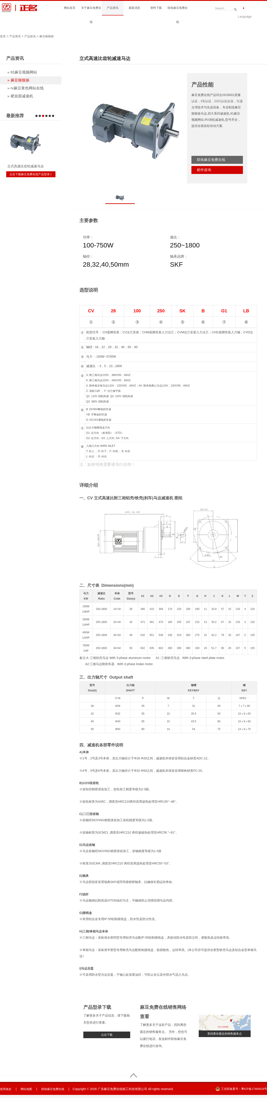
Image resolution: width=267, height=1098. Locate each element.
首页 (3, 36)
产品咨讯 (32, 36)
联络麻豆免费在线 (177, 15)
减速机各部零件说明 (105, 745)
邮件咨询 (204, 170)
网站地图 (27, 1089)
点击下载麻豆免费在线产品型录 (32, 174)
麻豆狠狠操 (49, 36)
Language (245, 16)
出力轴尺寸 (97, 677)
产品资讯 (113, 8)
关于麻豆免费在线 (91, 15)
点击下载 (107, 1035)
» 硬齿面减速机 (20, 96)
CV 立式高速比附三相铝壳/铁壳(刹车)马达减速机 (130, 498)
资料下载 (156, 8)
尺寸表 (93, 585)
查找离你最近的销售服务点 (224, 1034)
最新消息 (134, 8)
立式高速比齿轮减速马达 (25, 166)
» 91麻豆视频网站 (22, 72)
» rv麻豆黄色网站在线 (25, 88)
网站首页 (69, 8)
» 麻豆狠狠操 (18, 80)
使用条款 (6, 1089)
